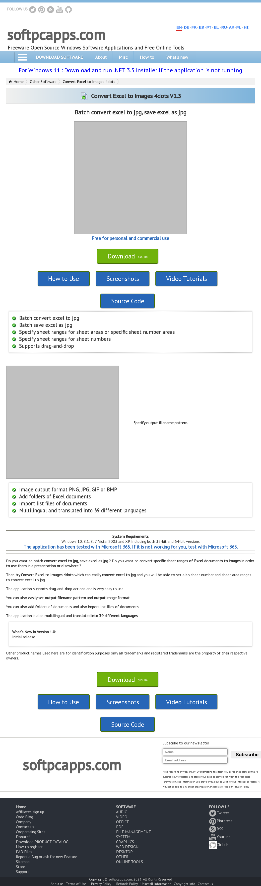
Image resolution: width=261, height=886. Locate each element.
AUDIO (122, 811)
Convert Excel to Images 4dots (89, 81)
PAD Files (24, 851)
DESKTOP (124, 851)
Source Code (127, 301)
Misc (123, 57)
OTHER (122, 856)
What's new (177, 57)
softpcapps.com (56, 34)
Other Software (43, 81)
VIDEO (121, 816)
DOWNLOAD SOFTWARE (59, 57)
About (101, 57)
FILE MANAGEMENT (133, 831)
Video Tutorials (186, 278)
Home (18, 81)
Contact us (25, 826)
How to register (29, 846)
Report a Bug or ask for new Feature (46, 856)
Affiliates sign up (30, 811)
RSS (216, 828)
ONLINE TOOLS (129, 861)
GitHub (218, 844)
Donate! (23, 836)
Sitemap (23, 861)
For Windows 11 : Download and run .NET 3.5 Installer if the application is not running (130, 70)
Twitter (219, 812)
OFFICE (122, 821)
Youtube (220, 836)
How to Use (63, 278)
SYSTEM (123, 836)
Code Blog (24, 816)
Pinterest (220, 820)
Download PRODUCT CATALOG (42, 841)
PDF (120, 826)
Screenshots (122, 278)
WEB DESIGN (127, 846)
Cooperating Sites (30, 831)
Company (23, 821)
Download (128, 256)
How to (147, 57)
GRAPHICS (125, 841)
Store (20, 866)
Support (22, 871)
